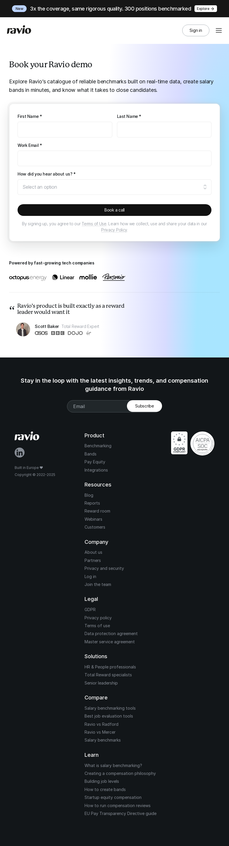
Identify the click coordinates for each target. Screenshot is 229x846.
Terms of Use (94, 223)
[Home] (19, 30)
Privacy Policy (114, 229)
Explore (205, 8)
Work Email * (30, 145)
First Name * (30, 116)
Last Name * (129, 116)
